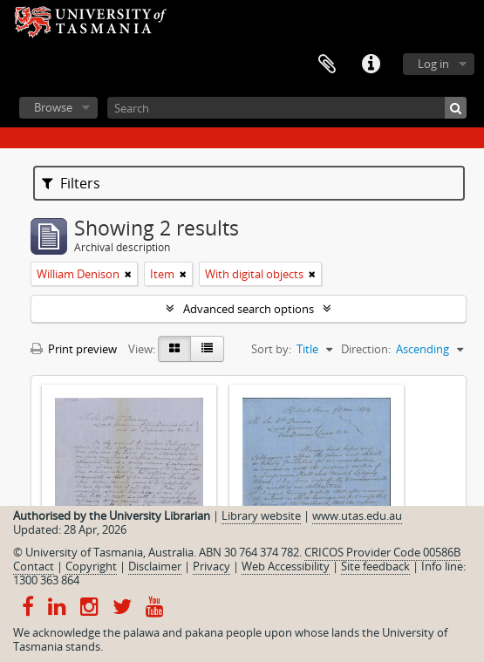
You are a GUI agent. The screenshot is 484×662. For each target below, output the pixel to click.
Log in (433, 64)
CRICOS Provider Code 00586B (382, 552)
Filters (71, 183)
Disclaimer (154, 566)
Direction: (366, 349)
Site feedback (375, 566)
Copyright (91, 566)
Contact (33, 566)
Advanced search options (248, 309)
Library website (261, 515)
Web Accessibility (286, 566)
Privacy (211, 566)
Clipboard (327, 64)
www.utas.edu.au (357, 515)
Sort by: (271, 349)
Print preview (74, 349)
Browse (53, 107)
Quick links (370, 64)
